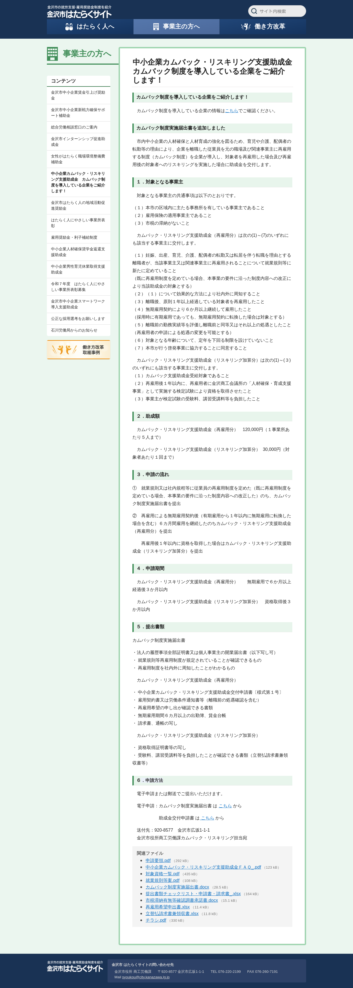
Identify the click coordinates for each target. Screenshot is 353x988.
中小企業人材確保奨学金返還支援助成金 (78, 252)
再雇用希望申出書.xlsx (168, 907)
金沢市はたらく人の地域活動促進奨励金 (78, 205)
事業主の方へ (87, 53)
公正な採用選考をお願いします (78, 318)
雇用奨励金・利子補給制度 (74, 237)
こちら (231, 110)
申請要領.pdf (158, 860)
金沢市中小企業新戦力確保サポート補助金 (78, 112)
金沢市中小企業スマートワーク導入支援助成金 (78, 304)
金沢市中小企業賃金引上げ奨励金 (78, 95)
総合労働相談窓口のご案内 (74, 127)
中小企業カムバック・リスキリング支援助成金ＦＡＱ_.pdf (203, 867)
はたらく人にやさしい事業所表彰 (78, 223)
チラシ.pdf (156, 920)
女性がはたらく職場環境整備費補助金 (78, 159)
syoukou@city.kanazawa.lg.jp (146, 977)
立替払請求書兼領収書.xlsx (172, 913)
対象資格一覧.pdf (163, 873)
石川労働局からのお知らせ (74, 330)
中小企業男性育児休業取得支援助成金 (78, 269)
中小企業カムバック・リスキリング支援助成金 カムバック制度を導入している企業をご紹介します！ (78, 182)
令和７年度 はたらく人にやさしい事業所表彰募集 (78, 287)
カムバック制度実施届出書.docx (177, 887)
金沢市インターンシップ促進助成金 (78, 141)
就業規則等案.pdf (163, 880)
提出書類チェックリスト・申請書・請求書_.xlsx (193, 893)
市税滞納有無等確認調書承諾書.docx (182, 900)
